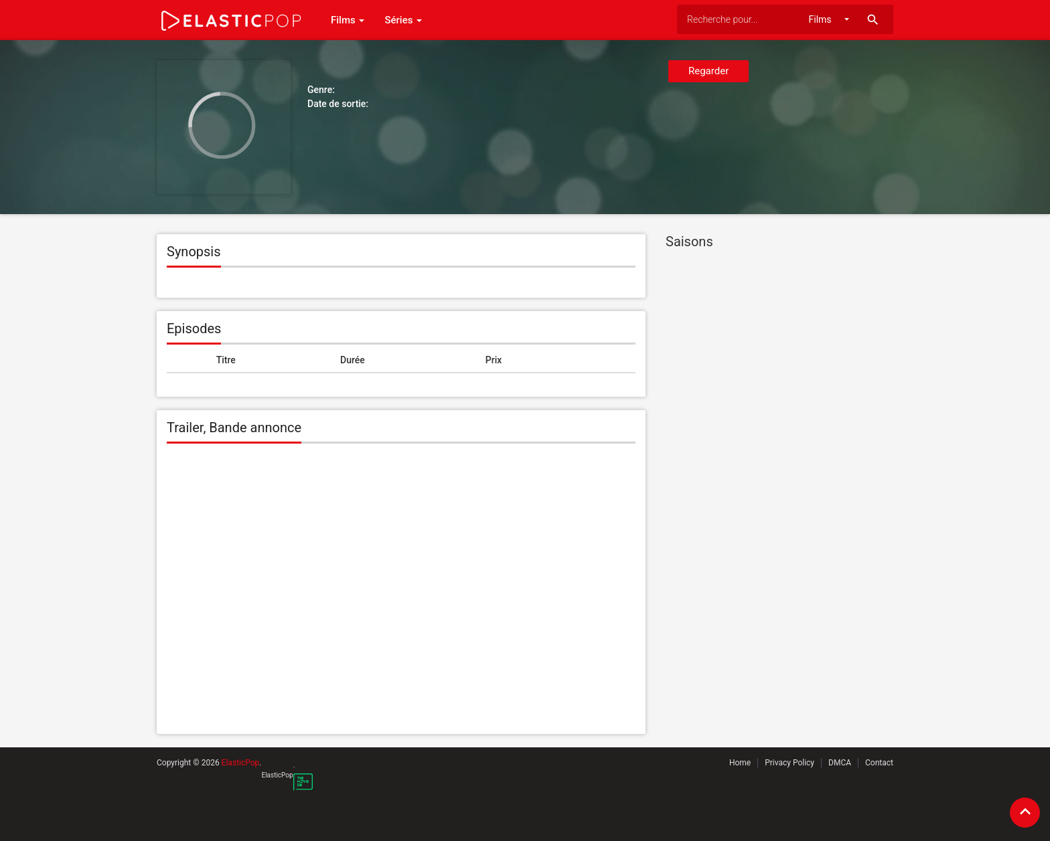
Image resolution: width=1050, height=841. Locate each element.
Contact (879, 762)
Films (347, 20)
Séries (403, 20)
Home (740, 762)
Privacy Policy (789, 762)
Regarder (708, 71)
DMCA (839, 762)
